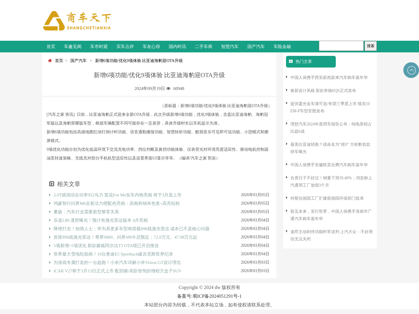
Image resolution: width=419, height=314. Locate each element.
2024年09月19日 (149, 88)
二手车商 (203, 46)
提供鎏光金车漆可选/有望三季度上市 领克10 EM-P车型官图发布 (330, 107)
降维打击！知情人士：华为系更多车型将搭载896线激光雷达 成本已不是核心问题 (129, 228)
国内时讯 (177, 46)
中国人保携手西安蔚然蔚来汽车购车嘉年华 (329, 77)
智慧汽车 (230, 46)
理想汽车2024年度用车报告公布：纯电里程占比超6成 (331, 128)
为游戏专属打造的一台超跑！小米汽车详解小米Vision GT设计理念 (115, 262)
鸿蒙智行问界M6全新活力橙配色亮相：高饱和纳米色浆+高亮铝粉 (114, 203)
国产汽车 (256, 46)
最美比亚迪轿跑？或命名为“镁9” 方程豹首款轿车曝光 (330, 148)
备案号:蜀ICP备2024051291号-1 (209, 296)
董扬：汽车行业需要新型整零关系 (84, 212)
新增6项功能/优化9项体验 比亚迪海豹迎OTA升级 (138, 60)
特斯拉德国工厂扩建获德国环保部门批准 (327, 198)
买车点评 (125, 46)
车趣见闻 (72, 46)
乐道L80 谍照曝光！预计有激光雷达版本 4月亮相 (98, 220)
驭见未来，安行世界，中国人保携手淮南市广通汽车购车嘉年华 (331, 215)
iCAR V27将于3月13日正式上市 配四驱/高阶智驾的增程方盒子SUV (115, 271)
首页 (51, 46)
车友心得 (151, 46)
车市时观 (99, 46)
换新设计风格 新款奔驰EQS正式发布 (323, 90)
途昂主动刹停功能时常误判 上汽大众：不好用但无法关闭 (331, 235)
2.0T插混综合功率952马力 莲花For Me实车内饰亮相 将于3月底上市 (115, 195)
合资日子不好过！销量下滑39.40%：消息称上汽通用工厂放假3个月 (331, 181)
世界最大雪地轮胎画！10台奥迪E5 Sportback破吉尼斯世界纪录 (111, 254)
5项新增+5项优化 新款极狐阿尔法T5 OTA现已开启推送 (104, 245)
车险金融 (282, 46)
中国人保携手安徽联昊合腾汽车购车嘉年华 (329, 165)
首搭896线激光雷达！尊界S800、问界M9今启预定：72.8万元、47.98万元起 (123, 237)
